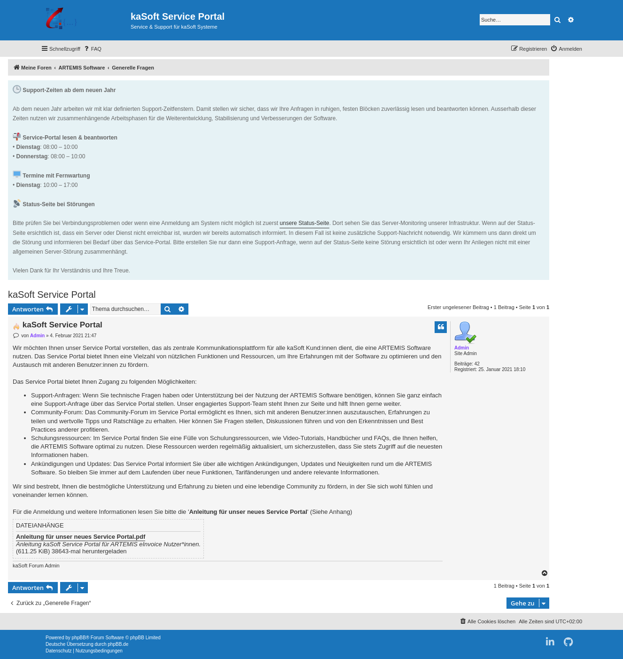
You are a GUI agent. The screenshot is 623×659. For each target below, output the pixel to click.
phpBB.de (118, 644)
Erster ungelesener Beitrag (458, 307)
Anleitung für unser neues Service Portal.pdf (80, 537)
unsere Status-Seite (304, 223)
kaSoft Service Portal (52, 294)
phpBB (79, 637)
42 (477, 363)
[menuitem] (92, 48)
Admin (461, 347)
